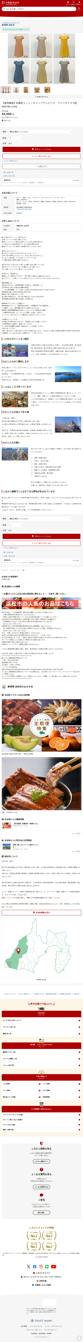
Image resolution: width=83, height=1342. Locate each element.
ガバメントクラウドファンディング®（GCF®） (42, 1277)
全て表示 (76, 180)
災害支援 (42, 1281)
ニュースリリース (36, 1326)
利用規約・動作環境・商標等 (41, 1333)
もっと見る (76, 833)
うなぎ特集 (6, 1084)
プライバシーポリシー (34, 1330)
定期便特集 (46, 1097)
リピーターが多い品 (9, 1027)
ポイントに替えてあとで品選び (12, 1120)
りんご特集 (6, 1090)
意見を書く (41, 1212)
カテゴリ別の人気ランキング (12, 1020)
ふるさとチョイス (43, 1273)
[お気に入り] (79, 1338)
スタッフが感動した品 (10, 1058)
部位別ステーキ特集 (9, 1097)
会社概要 (24, 1326)
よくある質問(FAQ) (41, 1187)
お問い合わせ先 (9, 176)
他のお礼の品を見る (25, 209)
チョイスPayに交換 (9, 1124)
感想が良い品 (7, 1033)
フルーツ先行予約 (8, 1065)
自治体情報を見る (41, 912)
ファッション (15, 570)
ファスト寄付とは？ (11, 161)
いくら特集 (46, 1084)
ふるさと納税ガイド (41, 1161)
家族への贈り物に (8, 1129)
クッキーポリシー (50, 1330)
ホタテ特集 (46, 1090)
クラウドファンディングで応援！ (13, 1115)
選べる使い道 (8, 172)
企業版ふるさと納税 (43, 1285)
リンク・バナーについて (53, 1326)
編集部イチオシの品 (9, 1052)
